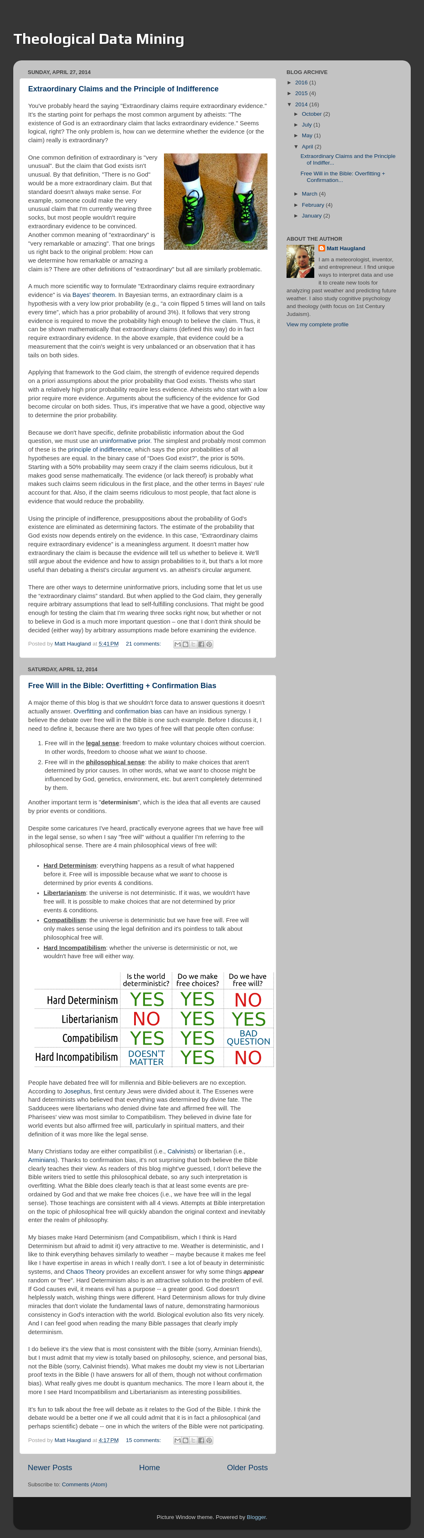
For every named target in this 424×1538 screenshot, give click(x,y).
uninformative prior (124, 441)
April (308, 147)
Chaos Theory (85, 1271)
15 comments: (144, 1440)
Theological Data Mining (98, 38)
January (312, 216)
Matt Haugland (346, 248)
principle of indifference (99, 449)
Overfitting (88, 711)
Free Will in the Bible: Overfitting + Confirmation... (343, 176)
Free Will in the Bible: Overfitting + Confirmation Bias (122, 686)
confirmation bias (138, 711)
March (310, 194)
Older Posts (247, 1467)
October (312, 114)
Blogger (256, 1517)
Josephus (77, 1091)
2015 (302, 93)
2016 (302, 82)
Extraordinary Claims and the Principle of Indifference (123, 89)
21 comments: (144, 644)
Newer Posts (50, 1467)
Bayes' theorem (93, 295)
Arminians (41, 1160)
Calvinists (181, 1151)
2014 (302, 104)
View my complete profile (318, 324)
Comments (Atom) (85, 1484)
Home (149, 1467)
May (308, 135)
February (314, 205)
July (307, 125)
